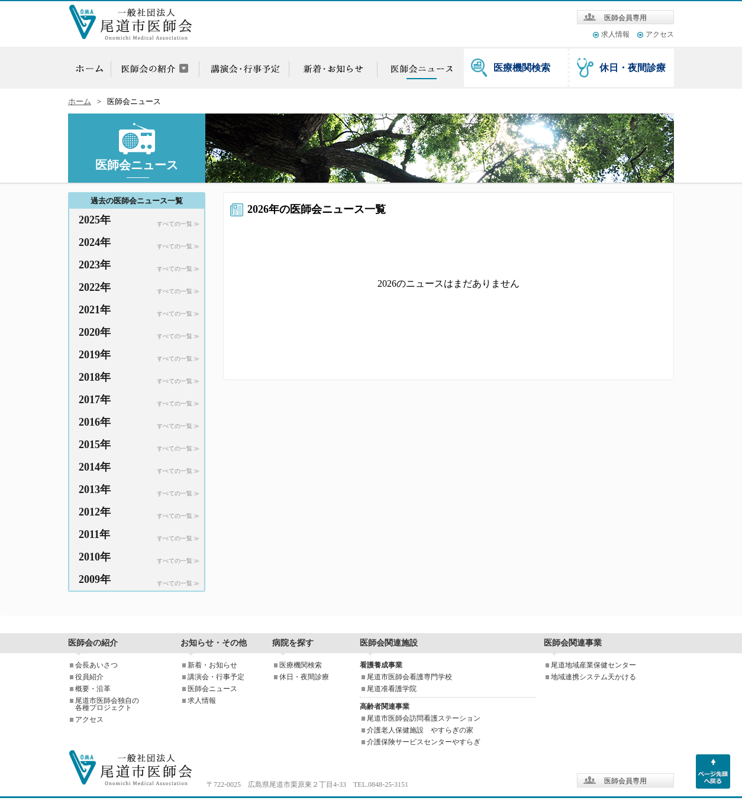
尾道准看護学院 (392, 688)
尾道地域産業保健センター (593, 665)
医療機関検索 (521, 68)
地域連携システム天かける (593, 676)
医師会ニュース (212, 688)
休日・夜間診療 (632, 68)
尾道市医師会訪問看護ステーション (423, 718)
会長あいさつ (96, 665)
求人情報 (615, 34)
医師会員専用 (625, 18)
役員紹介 (89, 676)
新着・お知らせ (212, 665)
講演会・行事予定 (216, 676)
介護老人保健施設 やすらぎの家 (420, 730)
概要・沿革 (93, 688)
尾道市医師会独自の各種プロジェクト (107, 704)
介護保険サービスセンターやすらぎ (423, 741)
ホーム (79, 102)
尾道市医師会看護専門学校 (409, 676)
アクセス (660, 34)
